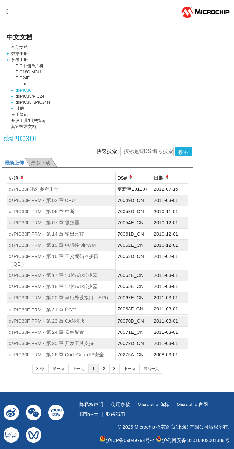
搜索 (183, 152)
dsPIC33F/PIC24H (33, 102)
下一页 (129, 368)
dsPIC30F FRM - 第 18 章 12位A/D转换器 (53, 286)
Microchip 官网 (192, 404)
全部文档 (19, 47)
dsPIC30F (25, 90)
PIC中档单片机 (29, 65)
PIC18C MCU (28, 71)
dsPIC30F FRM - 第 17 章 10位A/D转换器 (53, 275)
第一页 (58, 368)
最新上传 (14, 162)
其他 (20, 108)
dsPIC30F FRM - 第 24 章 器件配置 (46, 332)
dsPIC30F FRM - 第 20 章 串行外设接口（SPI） (60, 297)
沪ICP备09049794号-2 (130, 440)
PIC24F (23, 78)
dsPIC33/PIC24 (30, 96)
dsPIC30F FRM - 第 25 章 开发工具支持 (51, 343)
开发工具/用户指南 (28, 120)
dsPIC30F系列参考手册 (34, 189)
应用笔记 (19, 114)
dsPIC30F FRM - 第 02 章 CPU (42, 200)
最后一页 (151, 368)
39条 (40, 368)
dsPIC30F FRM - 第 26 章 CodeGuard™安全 (56, 354)
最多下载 (40, 162)
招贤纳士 (88, 414)
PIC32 (21, 84)
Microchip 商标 (153, 404)
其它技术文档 (23, 126)
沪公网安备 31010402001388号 (196, 440)
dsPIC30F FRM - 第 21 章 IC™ (43, 309)
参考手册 (19, 59)
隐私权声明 (91, 404)
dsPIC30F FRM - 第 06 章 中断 (41, 211)
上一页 (78, 368)
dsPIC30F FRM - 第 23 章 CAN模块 (47, 321)
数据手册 (19, 53)
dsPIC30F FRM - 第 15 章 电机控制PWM (52, 245)
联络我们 (115, 414)
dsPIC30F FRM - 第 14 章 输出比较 (46, 234)
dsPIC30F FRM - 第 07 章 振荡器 (44, 222)
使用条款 (120, 404)
